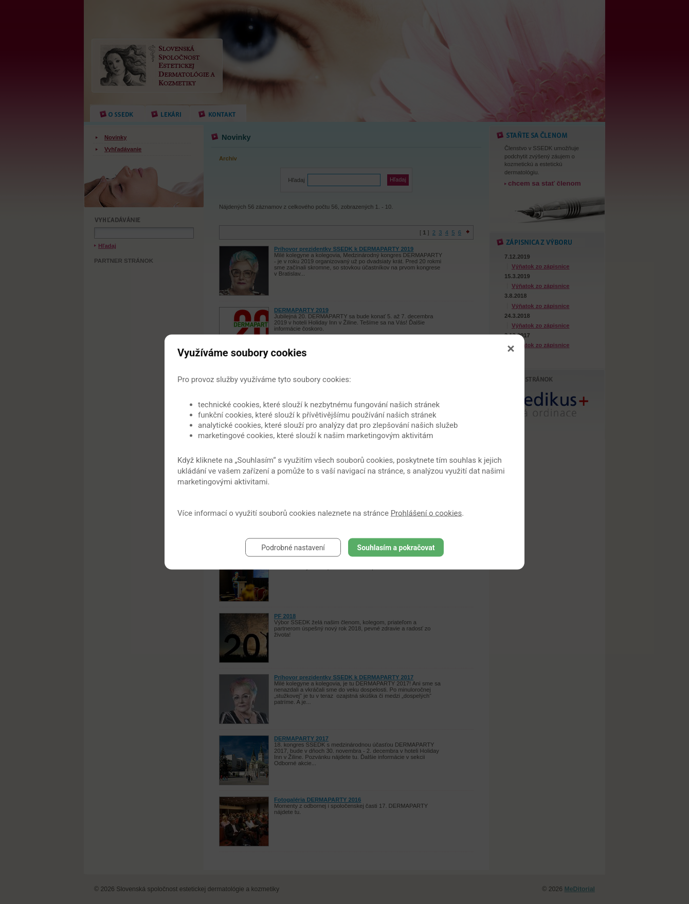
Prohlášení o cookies (426, 513)
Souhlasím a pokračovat (396, 548)
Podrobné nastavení (293, 548)
